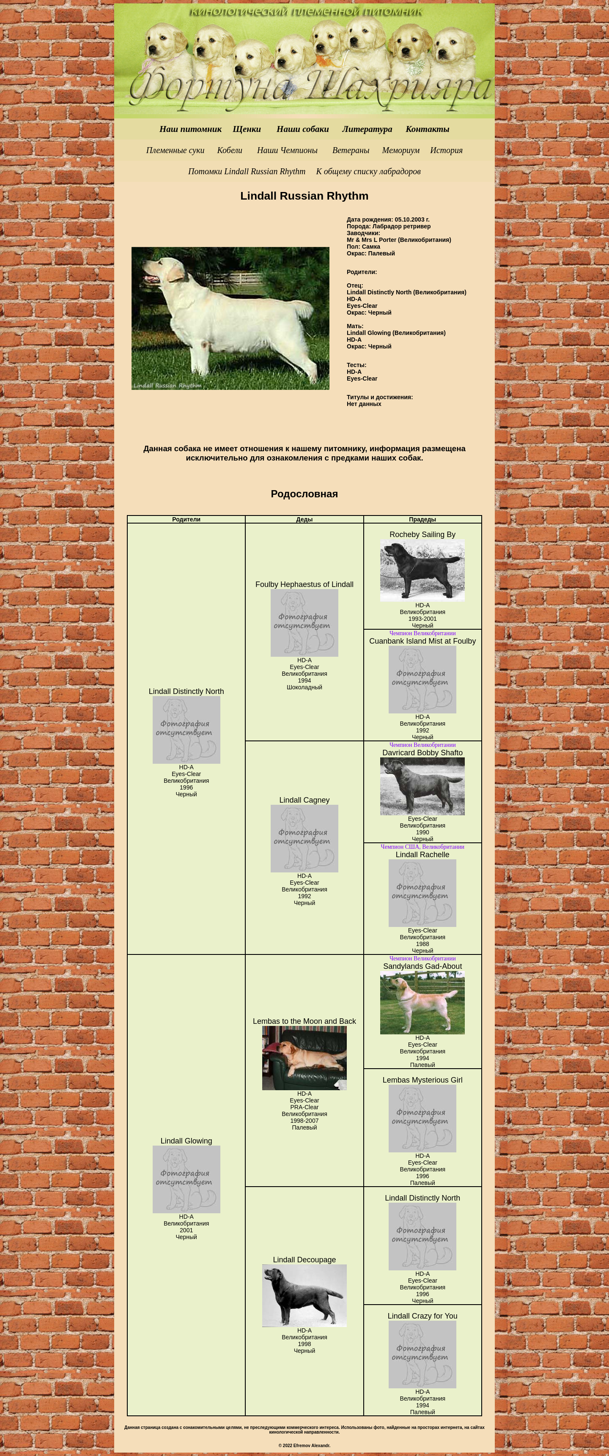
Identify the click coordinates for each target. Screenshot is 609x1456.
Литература (367, 129)
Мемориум (401, 150)
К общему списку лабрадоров (368, 171)
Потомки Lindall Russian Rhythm (246, 171)
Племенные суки (176, 150)
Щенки (248, 129)
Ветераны (352, 150)
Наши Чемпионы (287, 150)
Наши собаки (303, 129)
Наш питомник (191, 129)
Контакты (428, 129)
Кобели (229, 150)
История (446, 150)
